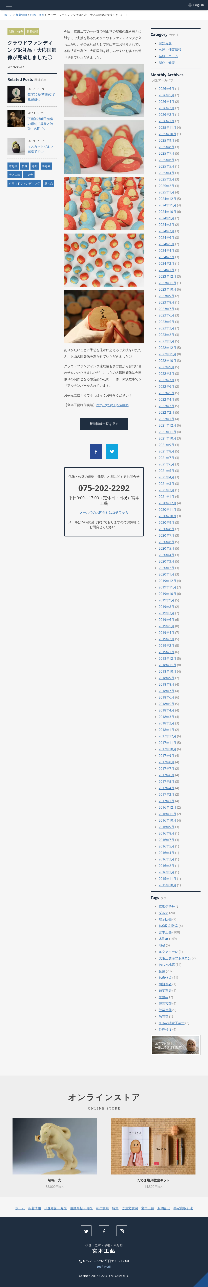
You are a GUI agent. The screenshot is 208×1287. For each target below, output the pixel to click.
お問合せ (163, 1208)
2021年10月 (167, 438)
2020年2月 (166, 568)
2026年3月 (166, 108)
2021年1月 (166, 496)
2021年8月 (166, 451)
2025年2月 (166, 186)
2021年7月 (166, 458)
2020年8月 (166, 529)
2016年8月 (166, 833)
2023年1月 (166, 341)
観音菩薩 (165, 1003)
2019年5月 (166, 626)
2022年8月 (166, 373)
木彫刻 (13, 166)
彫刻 (35, 166)
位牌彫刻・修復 (81, 1208)
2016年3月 (166, 859)
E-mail (104, 1267)
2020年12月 (167, 503)
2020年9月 (166, 522)
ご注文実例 (130, 1208)
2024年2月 (166, 263)
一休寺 (29, 175)
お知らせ (165, 43)
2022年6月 (166, 386)
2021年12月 (167, 425)
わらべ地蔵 (167, 964)
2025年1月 (166, 192)
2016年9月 (166, 827)
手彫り (46, 166)
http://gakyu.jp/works (112, 405)
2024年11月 (167, 205)
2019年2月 (166, 645)
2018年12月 (167, 658)
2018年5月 (166, 704)
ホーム (8, 15)
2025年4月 (166, 173)
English (196, 5)
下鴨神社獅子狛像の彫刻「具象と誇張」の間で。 (40, 124)
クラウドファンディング (24, 183)
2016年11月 (167, 814)
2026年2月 (166, 114)
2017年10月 (167, 749)
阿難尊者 (165, 984)
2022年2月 (166, 412)
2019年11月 (167, 587)
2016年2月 (166, 865)
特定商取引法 (183, 1208)
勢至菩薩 (165, 1010)
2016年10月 (167, 820)
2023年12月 (167, 276)
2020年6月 (166, 542)
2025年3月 (166, 179)
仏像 (24, 166)
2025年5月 (166, 166)
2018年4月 (166, 710)
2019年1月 (166, 652)
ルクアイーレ (168, 951)
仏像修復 (165, 977)
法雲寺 (163, 1016)
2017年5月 (166, 781)
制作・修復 (37, 15)
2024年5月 (166, 244)
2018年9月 (166, 678)
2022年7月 (166, 380)
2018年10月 (167, 671)
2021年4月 (166, 477)
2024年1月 (166, 270)
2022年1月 (166, 419)
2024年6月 (166, 237)
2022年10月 (167, 360)
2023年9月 (166, 296)
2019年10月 (167, 593)
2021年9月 (166, 445)
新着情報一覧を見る (104, 424)
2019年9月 (166, 600)
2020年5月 (166, 548)
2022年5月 (166, 393)
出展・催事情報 (170, 49)
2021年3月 (166, 483)
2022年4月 (166, 399)
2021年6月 (166, 464)
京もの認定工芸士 (172, 1023)
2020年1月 (166, 574)
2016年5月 (166, 846)
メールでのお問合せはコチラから (104, 512)
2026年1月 (166, 121)
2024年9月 (166, 218)
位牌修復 (165, 1029)
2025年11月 (167, 127)
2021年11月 (167, 432)
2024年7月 (166, 231)
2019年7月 (166, 613)
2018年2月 (166, 723)
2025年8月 (166, 147)
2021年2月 (166, 490)
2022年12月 (167, 347)
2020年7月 (166, 535)
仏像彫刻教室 (168, 926)
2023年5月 (166, 322)
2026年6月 (166, 88)
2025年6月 (166, 160)
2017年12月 (167, 736)
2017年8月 (166, 762)
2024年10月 (167, 211)
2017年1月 (166, 801)
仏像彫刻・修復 (55, 1208)
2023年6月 (166, 315)
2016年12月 (167, 807)
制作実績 (102, 1208)
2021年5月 (166, 470)
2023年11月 (167, 283)
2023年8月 (166, 302)
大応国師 (14, 175)
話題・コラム (168, 56)
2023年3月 (166, 328)
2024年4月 (166, 250)
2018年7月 (166, 691)
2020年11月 (167, 509)
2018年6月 (166, 697)
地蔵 (162, 945)
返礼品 (48, 183)
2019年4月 (166, 632)
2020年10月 (167, 516)
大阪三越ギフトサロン (175, 958)
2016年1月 (166, 872)
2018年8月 (166, 684)
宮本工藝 (165, 932)
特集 (115, 1208)
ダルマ (163, 913)
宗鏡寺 (163, 997)
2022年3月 (166, 406)
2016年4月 (166, 853)
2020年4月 (166, 555)
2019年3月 (166, 639)
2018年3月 (166, 717)
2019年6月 (166, 619)
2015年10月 (167, 885)
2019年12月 (167, 581)
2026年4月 (166, 101)
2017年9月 (166, 755)
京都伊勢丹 (167, 906)
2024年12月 (167, 198)
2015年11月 (167, 878)
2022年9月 (166, 367)
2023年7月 (166, 309)
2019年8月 (166, 606)
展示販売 (165, 919)
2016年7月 (166, 840)
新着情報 (21, 15)
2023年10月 (167, 289)
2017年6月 (166, 775)
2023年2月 (166, 334)
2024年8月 (166, 224)
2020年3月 (166, 561)
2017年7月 (166, 768)
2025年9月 (166, 140)
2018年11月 (167, 665)
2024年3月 (166, 257)
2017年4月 (166, 788)
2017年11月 (167, 742)
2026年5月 (166, 95)
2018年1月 (166, 729)
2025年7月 (166, 153)
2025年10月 (167, 134)
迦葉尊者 (165, 990)
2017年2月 (166, 794)
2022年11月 (167, 354)
